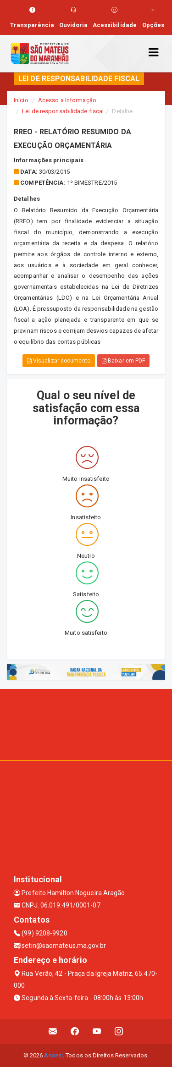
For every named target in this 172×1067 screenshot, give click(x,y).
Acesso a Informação (67, 100)
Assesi (53, 1055)
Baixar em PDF (123, 361)
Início (21, 100)
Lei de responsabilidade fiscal (63, 111)
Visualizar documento (58, 361)
